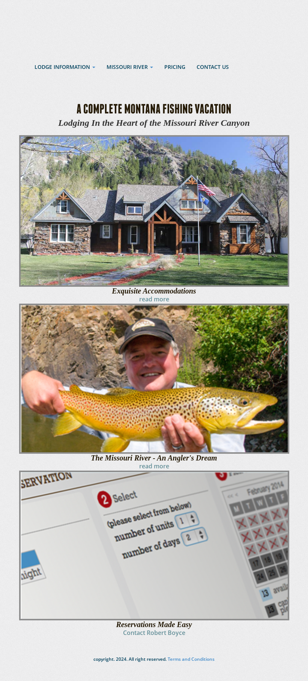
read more (154, 299)
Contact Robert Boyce (154, 633)
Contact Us (213, 66)
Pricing (174, 66)
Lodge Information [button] (65, 66)
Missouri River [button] (130, 66)
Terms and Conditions (191, 659)
